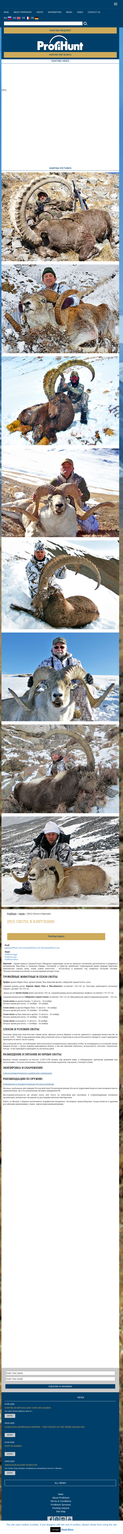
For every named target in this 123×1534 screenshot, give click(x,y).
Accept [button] (55, 1529)
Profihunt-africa (11, 960)
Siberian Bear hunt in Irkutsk (21, 1465)
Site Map (61, 1511)
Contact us (94, 12)
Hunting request (60, 30)
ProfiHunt (11, 913)
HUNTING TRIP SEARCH (60, 55)
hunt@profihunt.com (32, 948)
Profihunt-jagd (11, 955)
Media (69, 12)
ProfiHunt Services (61, 1504)
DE (34, 18)
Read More (67, 1529)
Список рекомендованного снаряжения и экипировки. (27, 1073)
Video (80, 12)
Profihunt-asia (10, 957)
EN (16, 18)
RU (7, 18)
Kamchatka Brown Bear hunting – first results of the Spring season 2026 (45, 1427)
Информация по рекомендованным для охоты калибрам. (28, 1084)
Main (6, 12)
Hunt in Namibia (13, 1446)
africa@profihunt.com (50, 948)
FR (25, 18)
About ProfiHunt (22, 12)
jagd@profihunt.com (13, 948)
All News (60, 1483)
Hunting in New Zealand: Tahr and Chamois (28, 1407)
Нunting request (56, 936)
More (10, 1416)
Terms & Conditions (60, 1501)
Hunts (40, 12)
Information (54, 12)
